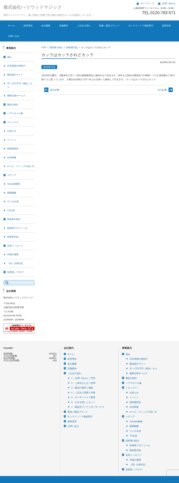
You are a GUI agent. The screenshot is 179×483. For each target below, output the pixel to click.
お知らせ (11, 131)
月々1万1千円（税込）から (143, 368)
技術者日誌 (72, 47)
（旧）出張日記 (15, 263)
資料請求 (166, 25)
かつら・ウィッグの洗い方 (20, 166)
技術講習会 (13, 148)
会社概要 (45, 25)
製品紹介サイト (15, 74)
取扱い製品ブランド (109, 25)
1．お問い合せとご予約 (83, 378)
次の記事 (162, 90)
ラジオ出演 (13, 201)
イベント (11, 140)
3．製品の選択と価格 (82, 387)
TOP (43, 47)
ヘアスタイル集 (15, 113)
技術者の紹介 (56, 47)
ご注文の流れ (84, 25)
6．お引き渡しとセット (83, 402)
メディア (11, 175)
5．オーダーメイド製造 (83, 397)
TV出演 (11, 210)
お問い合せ (13, 36)
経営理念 (28, 25)
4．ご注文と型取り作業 (83, 392)
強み (9, 57)
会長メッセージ (15, 245)
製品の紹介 (13, 104)
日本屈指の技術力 (16, 65)
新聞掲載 (11, 192)
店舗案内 (63, 25)
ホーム (11, 25)
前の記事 (54, 90)
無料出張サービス (16, 95)
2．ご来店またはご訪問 (83, 383)
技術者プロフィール (17, 228)
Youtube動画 (13, 184)
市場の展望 (13, 254)
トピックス (13, 122)
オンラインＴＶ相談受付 (140, 25)
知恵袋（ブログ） (16, 272)
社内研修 (11, 157)
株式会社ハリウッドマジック (32, 7)
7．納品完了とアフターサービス (87, 407)
